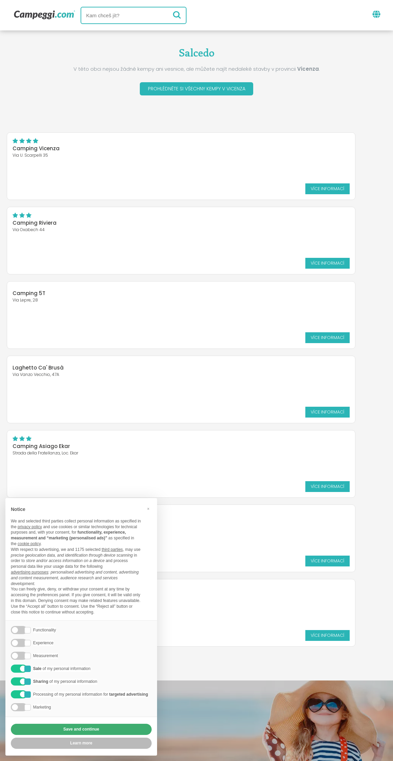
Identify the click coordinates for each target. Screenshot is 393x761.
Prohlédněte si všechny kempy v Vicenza (197, 89)
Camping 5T (29, 220)
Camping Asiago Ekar (41, 299)
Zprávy (164, 677)
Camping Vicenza (36, 150)
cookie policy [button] (29, 543)
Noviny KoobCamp (211, 677)
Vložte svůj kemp (166, 705)
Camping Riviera (231, 150)
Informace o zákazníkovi (249, 716)
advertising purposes (29, 572)
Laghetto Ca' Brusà (234, 220)
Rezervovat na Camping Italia (243, 705)
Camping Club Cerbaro (240, 295)
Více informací (160, 190)
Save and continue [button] (81, 729)
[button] (148, 508)
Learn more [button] (81, 743)
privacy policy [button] (30, 526)
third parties (112, 549)
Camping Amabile (37, 373)
